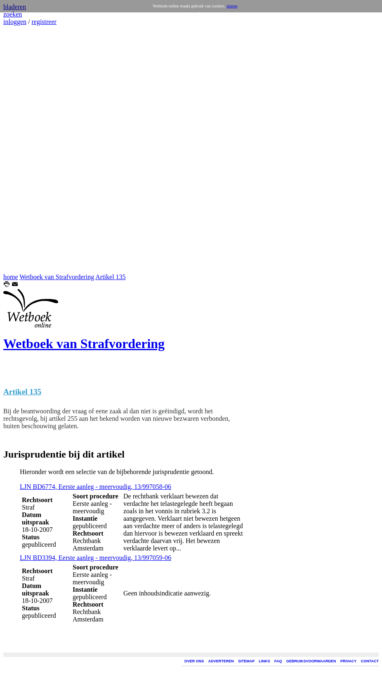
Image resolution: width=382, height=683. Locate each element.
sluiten (232, 6)
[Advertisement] (28, 149)
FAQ (278, 661)
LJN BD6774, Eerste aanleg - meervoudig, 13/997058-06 (95, 486)
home (10, 276)
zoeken (12, 14)
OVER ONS (194, 661)
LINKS (264, 661)
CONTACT (370, 661)
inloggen (14, 21)
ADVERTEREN (221, 661)
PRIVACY (348, 661)
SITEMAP (246, 661)
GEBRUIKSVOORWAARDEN (311, 661)
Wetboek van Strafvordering (56, 276)
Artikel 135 (110, 276)
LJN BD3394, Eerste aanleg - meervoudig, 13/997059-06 (95, 557)
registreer (43, 21)
